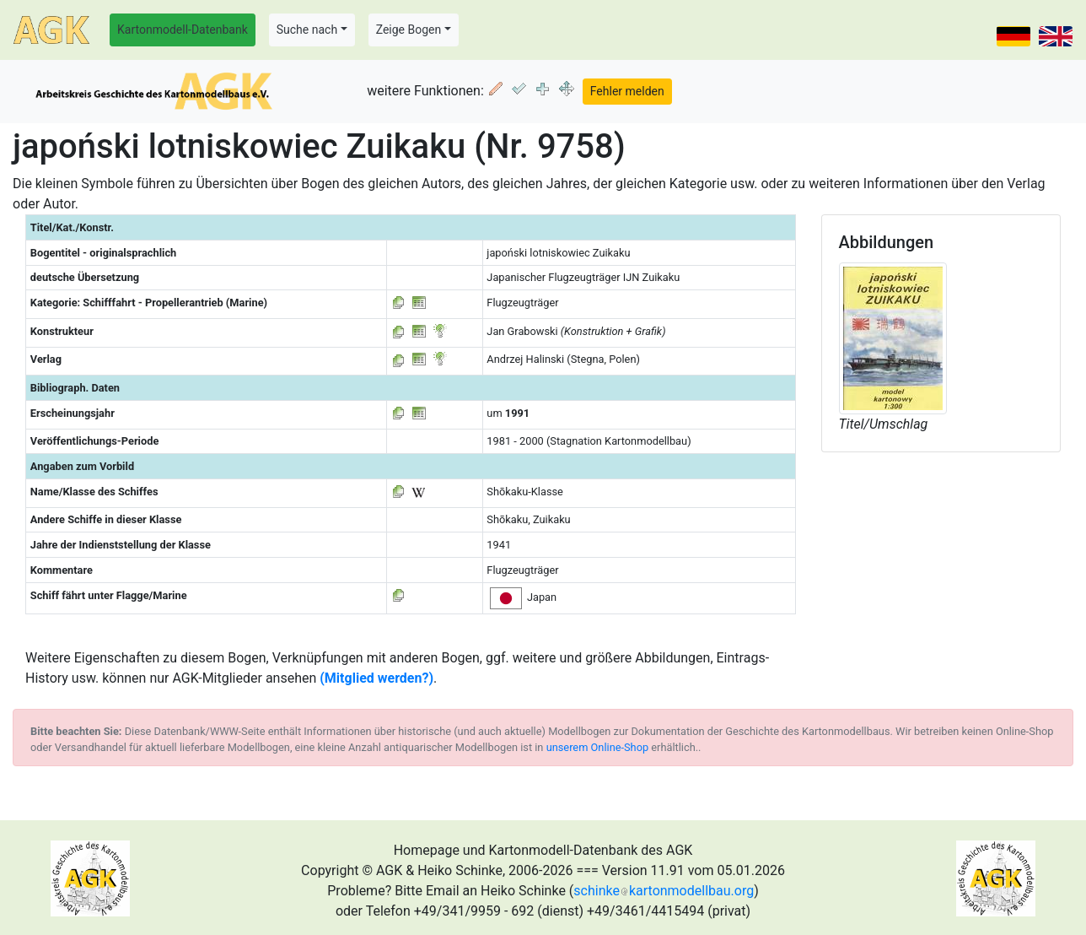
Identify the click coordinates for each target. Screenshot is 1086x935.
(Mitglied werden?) (376, 678)
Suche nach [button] (307, 29)
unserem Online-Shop (597, 747)
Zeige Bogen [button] (409, 29)
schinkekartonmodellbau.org (663, 891)
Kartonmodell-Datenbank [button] (182, 29)
